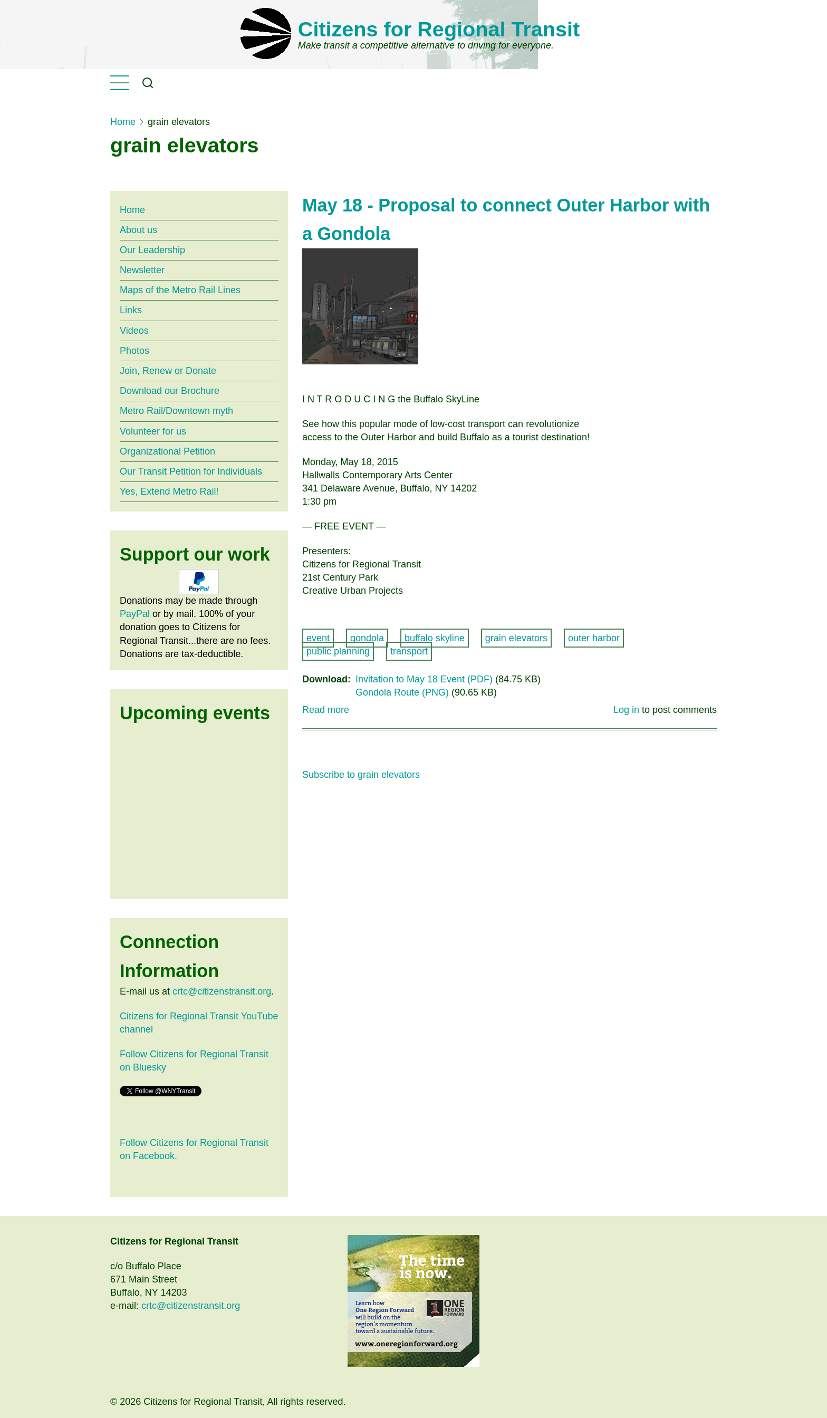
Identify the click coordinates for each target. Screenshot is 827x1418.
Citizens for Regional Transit (439, 29)
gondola (367, 638)
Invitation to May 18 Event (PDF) (424, 679)
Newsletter (142, 270)
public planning (338, 651)
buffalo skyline (435, 638)
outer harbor (594, 638)
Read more (325, 710)
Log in (626, 710)
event (318, 638)
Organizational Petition (167, 451)
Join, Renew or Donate (168, 370)
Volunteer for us (153, 431)
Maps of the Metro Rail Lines (180, 290)
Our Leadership (152, 250)
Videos (134, 330)
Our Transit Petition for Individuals (191, 471)
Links (131, 310)
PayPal (135, 614)
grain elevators (516, 638)
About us (138, 230)
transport (409, 651)
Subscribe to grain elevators (361, 774)
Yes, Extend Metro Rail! (169, 491)
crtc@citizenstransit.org (221, 991)
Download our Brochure (169, 390)
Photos (134, 350)
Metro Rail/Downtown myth (176, 411)
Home (123, 122)
